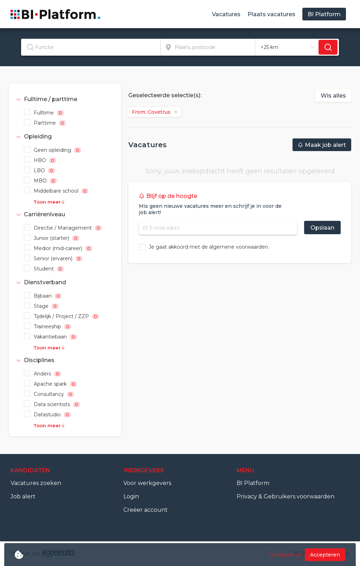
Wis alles (333, 95)
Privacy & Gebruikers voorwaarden (285, 496)
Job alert (23, 496)
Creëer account (145, 509)
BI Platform (253, 483)
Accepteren (325, 555)
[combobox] (91, 47)
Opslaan (322, 227)
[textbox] (90, 47)
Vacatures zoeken (36, 483)
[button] (65, 99)
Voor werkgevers (147, 483)
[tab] (65, 99)
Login (131, 496)
